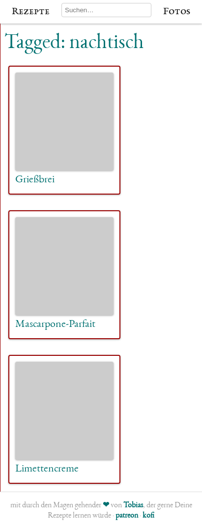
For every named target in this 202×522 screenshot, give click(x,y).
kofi (148, 516)
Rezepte (31, 11)
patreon (126, 516)
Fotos (176, 11)
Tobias (133, 506)
